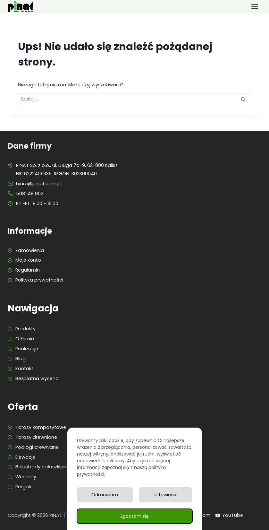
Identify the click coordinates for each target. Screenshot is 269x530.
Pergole (24, 486)
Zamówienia (29, 250)
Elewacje (25, 457)
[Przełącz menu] (254, 6)
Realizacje (26, 348)
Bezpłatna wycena (37, 378)
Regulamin (27, 270)
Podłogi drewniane (37, 447)
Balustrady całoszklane (42, 467)
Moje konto (28, 260)
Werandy (25, 477)
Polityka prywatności (39, 280)
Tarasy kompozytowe (40, 427)
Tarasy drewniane (36, 437)
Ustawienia (166, 494)
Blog (20, 358)
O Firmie (24, 338)
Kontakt (24, 368)
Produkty (25, 329)
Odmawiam (104, 494)
